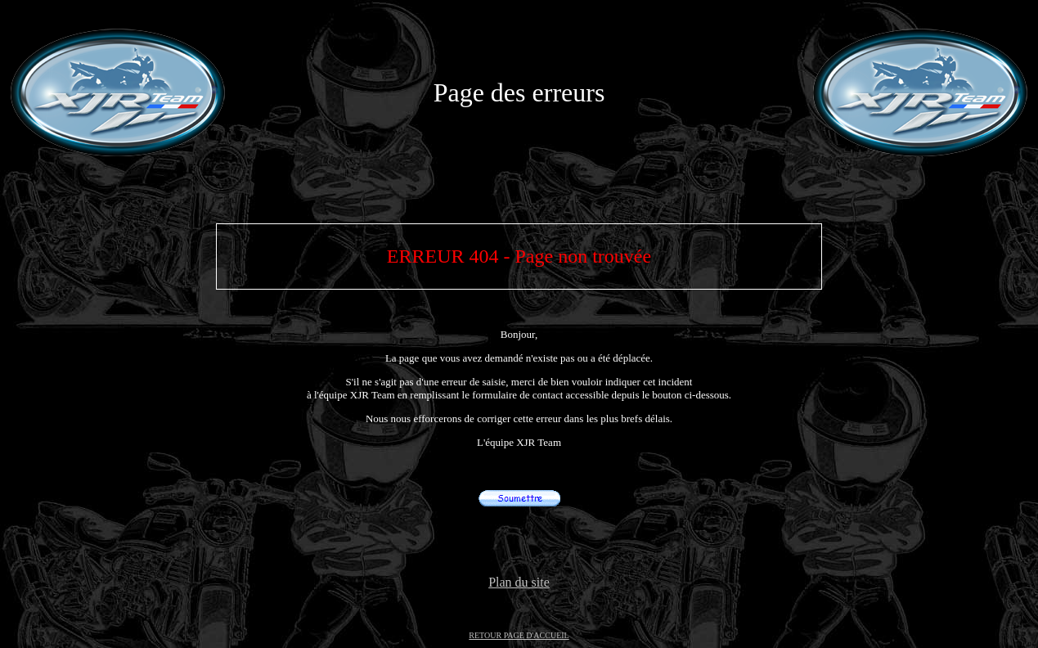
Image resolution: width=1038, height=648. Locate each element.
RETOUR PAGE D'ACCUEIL (518, 635)
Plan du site (519, 582)
